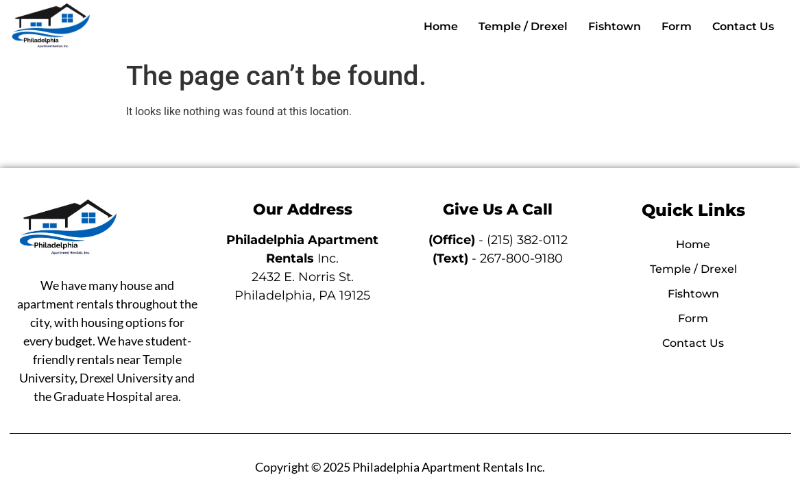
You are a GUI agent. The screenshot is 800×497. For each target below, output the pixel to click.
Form (677, 26)
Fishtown (614, 26)
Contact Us (743, 26)
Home (441, 26)
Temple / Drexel (523, 26)
